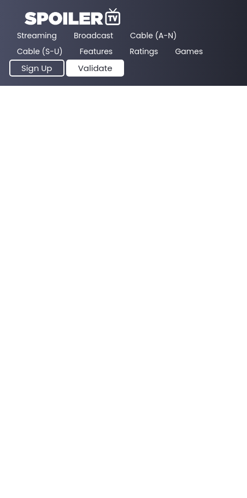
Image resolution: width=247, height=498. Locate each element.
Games (189, 51)
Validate (95, 68)
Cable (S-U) (40, 51)
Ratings (144, 51)
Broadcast (93, 35)
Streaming (37, 35)
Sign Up (36, 68)
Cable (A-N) (153, 35)
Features (96, 51)
